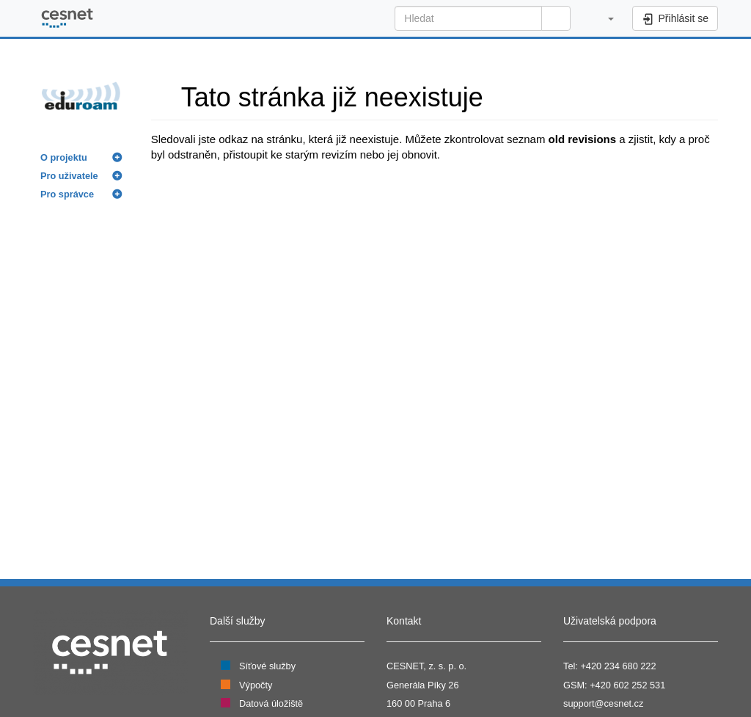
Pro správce (67, 194)
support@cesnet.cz (603, 703)
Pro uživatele (69, 175)
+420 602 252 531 (627, 685)
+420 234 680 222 (618, 665)
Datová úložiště (271, 703)
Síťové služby (267, 665)
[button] (603, 18)
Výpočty (255, 685)
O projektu (63, 157)
